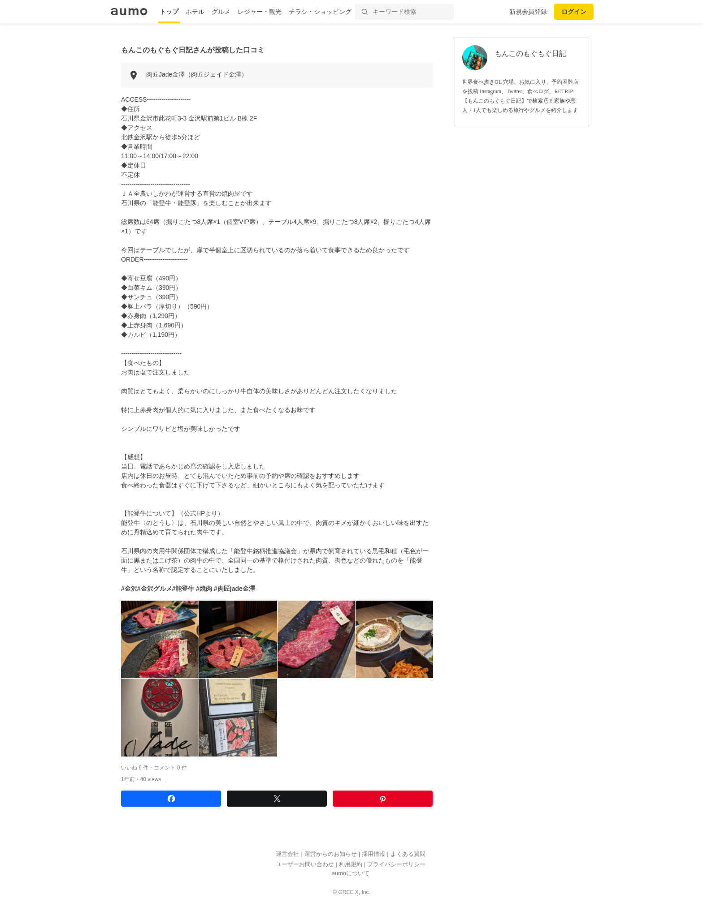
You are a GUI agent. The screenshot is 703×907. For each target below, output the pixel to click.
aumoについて (351, 873)
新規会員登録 (528, 11)
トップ (169, 11)
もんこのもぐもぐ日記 (157, 50)
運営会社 (287, 854)
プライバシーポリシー (396, 864)
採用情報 (373, 854)
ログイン (573, 11)
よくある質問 (408, 854)
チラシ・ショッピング (320, 11)
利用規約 (350, 864)
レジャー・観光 (260, 11)
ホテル (195, 11)
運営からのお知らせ (330, 854)
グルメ (221, 11)
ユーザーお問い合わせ (305, 864)
